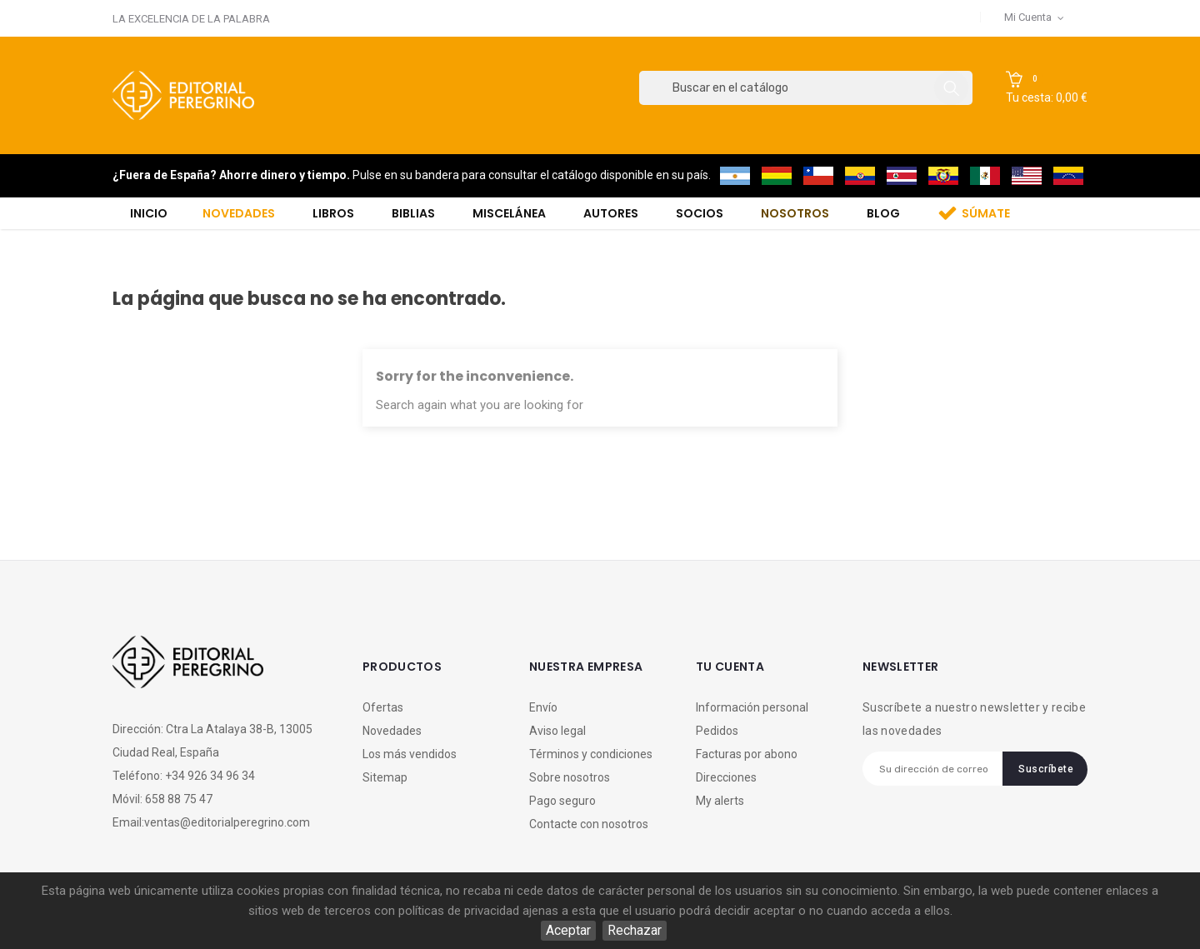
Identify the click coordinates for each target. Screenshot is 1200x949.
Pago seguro (562, 800)
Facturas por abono (747, 754)
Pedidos (717, 730)
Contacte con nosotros (588, 824)
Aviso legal (557, 730)
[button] (1047, 88)
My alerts (720, 800)
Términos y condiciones (590, 754)
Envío (543, 707)
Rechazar (635, 930)
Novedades (392, 730)
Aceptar (568, 930)
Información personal (752, 707)
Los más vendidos (409, 754)
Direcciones (726, 777)
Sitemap (385, 777)
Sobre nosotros (569, 777)
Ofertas (382, 707)
